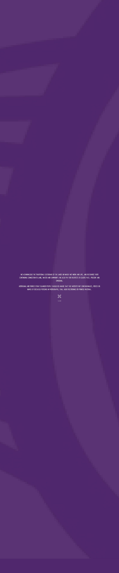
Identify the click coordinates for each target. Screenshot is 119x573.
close (59, 298)
